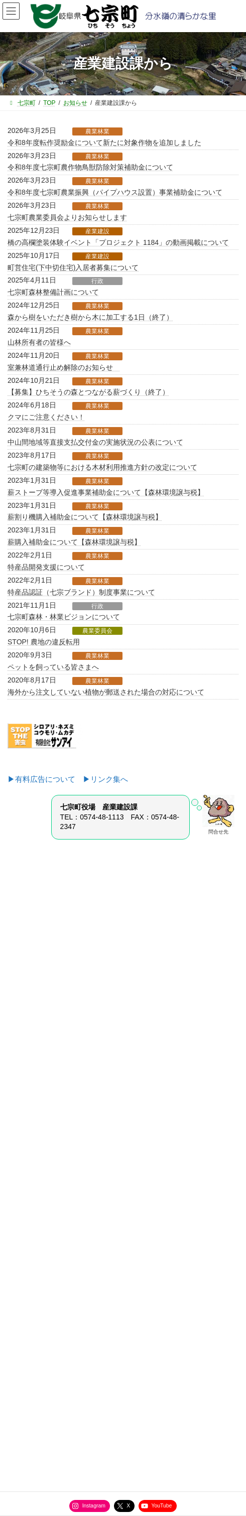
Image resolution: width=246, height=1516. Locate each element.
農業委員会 (97, 630)
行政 (97, 281)
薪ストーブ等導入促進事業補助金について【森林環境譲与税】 (106, 492)
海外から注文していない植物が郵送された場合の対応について (106, 692)
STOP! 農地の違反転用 (44, 642)
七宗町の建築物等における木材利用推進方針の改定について (102, 467)
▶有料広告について (45, 779)
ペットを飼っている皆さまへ (53, 667)
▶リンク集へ (105, 779)
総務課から (29, 1026)
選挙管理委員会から (41, 1149)
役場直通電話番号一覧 (43, 1357)
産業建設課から (35, 1079)
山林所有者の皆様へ (39, 342)
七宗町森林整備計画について (53, 292)
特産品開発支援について (46, 567)
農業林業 (97, 131)
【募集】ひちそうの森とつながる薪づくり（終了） (88, 392)
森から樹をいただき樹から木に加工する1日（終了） (90, 317)
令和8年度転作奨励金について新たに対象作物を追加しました (104, 143)
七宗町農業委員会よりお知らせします (67, 217)
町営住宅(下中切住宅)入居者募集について (73, 267)
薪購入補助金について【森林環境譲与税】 (74, 542)
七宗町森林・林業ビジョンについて (64, 617)
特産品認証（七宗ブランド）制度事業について (81, 592)
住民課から (29, 1061)
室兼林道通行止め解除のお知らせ (64, 367)
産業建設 (97, 231)
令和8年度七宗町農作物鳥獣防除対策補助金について (90, 167)
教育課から (29, 1114)
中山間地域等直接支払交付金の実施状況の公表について (95, 442)
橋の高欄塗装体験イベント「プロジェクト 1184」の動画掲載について (118, 242)
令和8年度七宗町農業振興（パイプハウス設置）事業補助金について (115, 192)
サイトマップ (31, 1339)
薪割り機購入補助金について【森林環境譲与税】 (85, 517)
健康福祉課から (35, 1096)
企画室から (29, 1044)
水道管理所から (35, 1132)
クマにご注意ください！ (46, 417)
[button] (123, 946)
